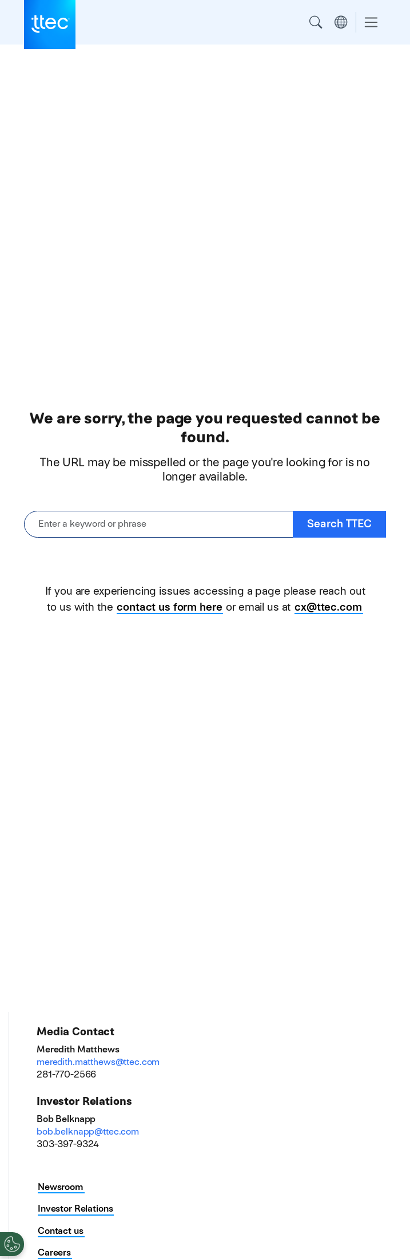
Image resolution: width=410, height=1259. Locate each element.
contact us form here (169, 607)
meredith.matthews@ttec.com (98, 1062)
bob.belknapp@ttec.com (88, 1131)
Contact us (60, 1231)
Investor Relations (75, 1208)
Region (341, 22)
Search (315, 22)
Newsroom (60, 1187)
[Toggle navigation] (371, 22)
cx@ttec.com (327, 607)
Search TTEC (339, 523)
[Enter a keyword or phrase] (158, 524)
